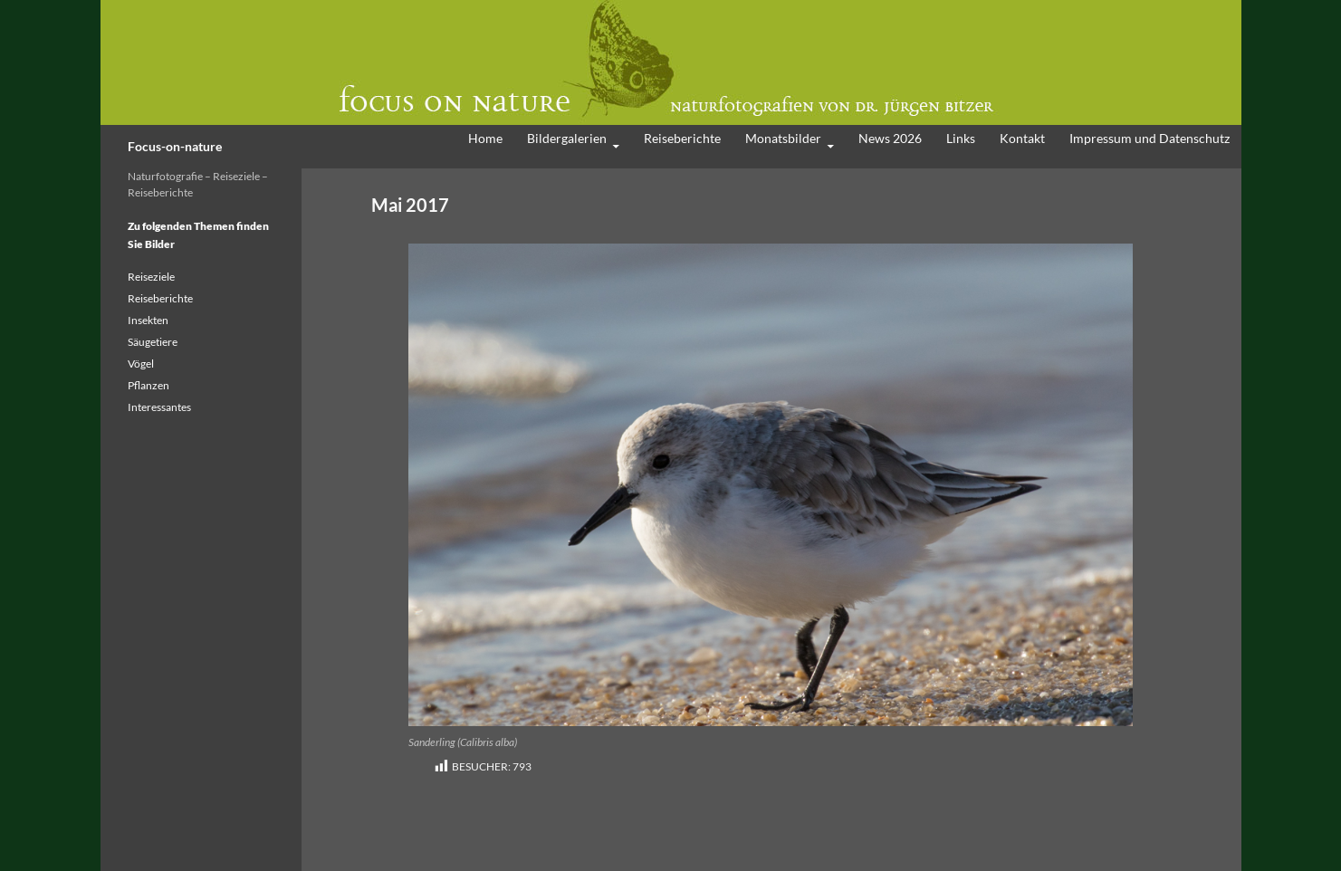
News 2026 (890, 138)
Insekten (148, 320)
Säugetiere (152, 342)
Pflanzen (148, 385)
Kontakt (1022, 138)
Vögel (141, 363)
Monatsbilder (783, 138)
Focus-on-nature (175, 146)
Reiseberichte (682, 138)
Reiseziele (151, 276)
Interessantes (159, 407)
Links (960, 138)
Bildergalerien (567, 138)
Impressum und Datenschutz (1149, 138)
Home (485, 138)
